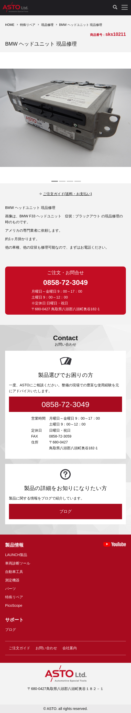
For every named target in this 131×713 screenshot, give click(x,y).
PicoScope (13, 605)
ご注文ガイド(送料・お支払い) (67, 194)
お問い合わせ (46, 648)
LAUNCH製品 (16, 555)
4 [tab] (77, 183)
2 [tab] (61, 183)
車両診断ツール (17, 563)
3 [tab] (69, 183)
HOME (9, 25)
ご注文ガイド (19, 648)
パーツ (10, 589)
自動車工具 (14, 572)
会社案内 (69, 648)
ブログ (65, 511)
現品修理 (47, 25)
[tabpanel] (65, 117)
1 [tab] (54, 183)
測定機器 (12, 580)
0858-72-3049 (65, 282)
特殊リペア (27, 25)
